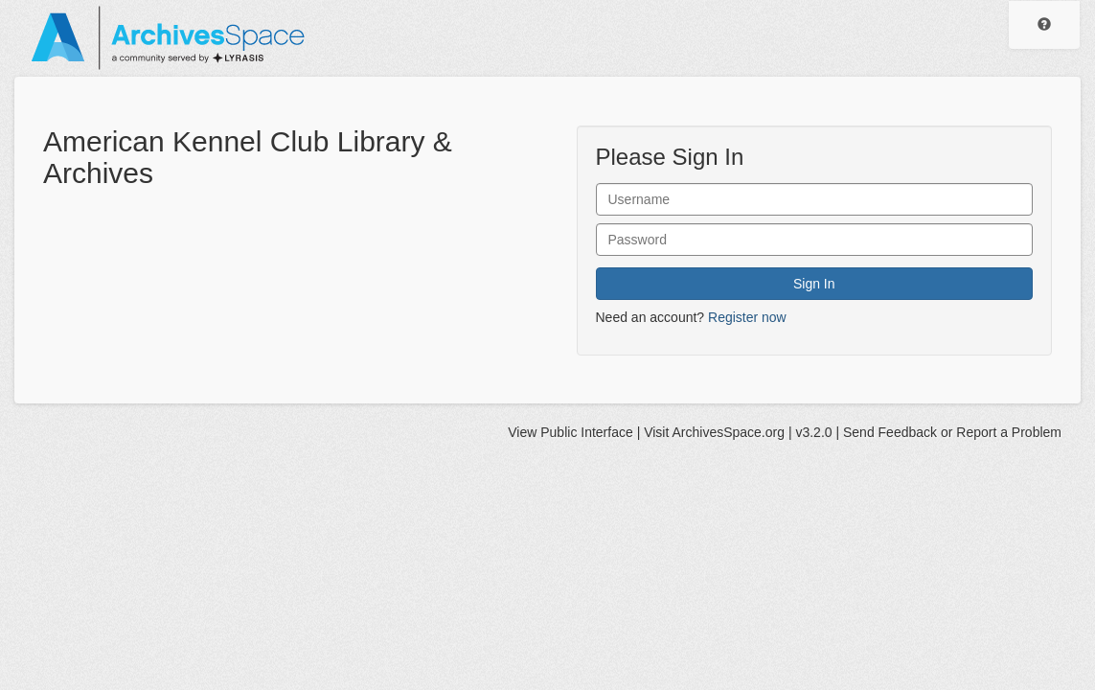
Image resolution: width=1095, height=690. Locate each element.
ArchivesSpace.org (728, 432)
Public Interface (586, 432)
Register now (747, 317)
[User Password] (815, 239)
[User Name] (815, 199)
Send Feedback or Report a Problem (952, 432)
